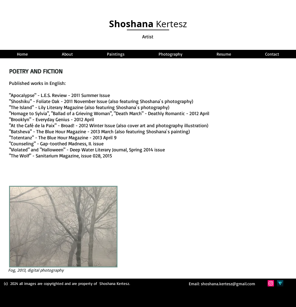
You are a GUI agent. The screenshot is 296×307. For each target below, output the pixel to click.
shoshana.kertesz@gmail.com (228, 283)
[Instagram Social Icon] (271, 283)
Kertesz (148, 24)
